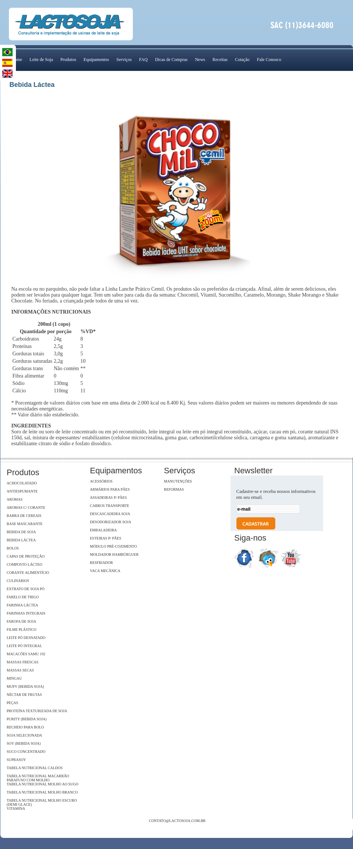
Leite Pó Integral (24, 646)
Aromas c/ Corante (26, 507)
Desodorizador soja (110, 522)
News (200, 59)
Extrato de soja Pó (25, 589)
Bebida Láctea (21, 540)
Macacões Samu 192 (26, 654)
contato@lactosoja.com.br (177, 821)
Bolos (13, 548)
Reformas (174, 489)
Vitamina (16, 808)
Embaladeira (103, 530)
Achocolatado (22, 483)
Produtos (68, 59)
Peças (12, 703)
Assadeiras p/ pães (108, 497)
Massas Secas (20, 670)
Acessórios (101, 481)
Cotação (242, 59)
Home (16, 59)
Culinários (18, 581)
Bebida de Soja (21, 532)
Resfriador (101, 563)
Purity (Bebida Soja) (27, 719)
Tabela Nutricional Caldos (35, 768)
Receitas (220, 59)
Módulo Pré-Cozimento (113, 546)
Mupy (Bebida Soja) (25, 686)
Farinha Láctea (22, 605)
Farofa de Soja (21, 621)
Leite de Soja (41, 59)
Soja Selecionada (24, 735)
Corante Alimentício (28, 573)
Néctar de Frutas (24, 695)
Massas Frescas (22, 662)
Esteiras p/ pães (105, 538)
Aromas (15, 499)
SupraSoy (16, 760)
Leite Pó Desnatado (26, 638)
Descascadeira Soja (110, 514)
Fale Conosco (269, 59)
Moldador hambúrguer (114, 554)
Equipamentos (96, 59)
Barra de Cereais (24, 516)
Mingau (14, 678)
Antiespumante (22, 491)
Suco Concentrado (26, 752)
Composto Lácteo (24, 564)
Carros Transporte (109, 506)
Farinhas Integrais (26, 613)
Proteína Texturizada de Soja (37, 711)
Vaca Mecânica (105, 571)
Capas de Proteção (25, 556)
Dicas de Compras (171, 59)
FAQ (143, 59)
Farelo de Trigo (23, 597)
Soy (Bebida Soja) (24, 743)
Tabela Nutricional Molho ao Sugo (42, 784)
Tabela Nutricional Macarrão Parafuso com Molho (38, 778)
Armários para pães (110, 489)
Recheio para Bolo (25, 727)
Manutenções (178, 481)
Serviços (123, 59)
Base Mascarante (25, 524)
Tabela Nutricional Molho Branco (42, 792)
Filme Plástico (21, 630)
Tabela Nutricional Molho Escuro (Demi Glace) (42, 802)
